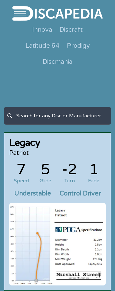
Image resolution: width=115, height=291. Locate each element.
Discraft (71, 30)
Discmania (57, 62)
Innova (42, 30)
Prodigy (78, 46)
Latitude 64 (42, 46)
